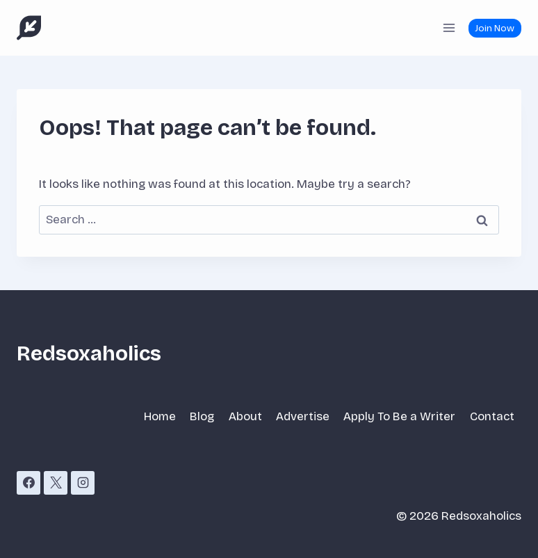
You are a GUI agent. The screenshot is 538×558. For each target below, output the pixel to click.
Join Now (494, 28)
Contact (492, 416)
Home (160, 416)
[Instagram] (83, 483)
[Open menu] (449, 27)
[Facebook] (28, 483)
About (245, 416)
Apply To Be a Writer (399, 416)
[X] (55, 483)
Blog (202, 416)
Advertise (302, 416)
